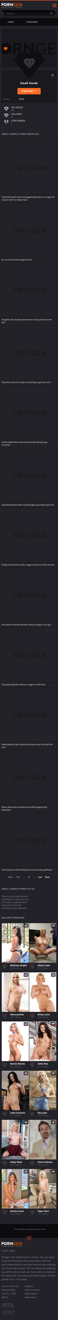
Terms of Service (10, 1286)
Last (40, 877)
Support (29, 1286)
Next (47, 877)
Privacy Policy (8, 1289)
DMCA (5, 1297)
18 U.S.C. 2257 (9, 1293)
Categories (32, 22)
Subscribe (29, 91)
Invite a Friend (32, 1289)
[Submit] (52, 13)
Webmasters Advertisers (31, 1295)
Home (11, 22)
